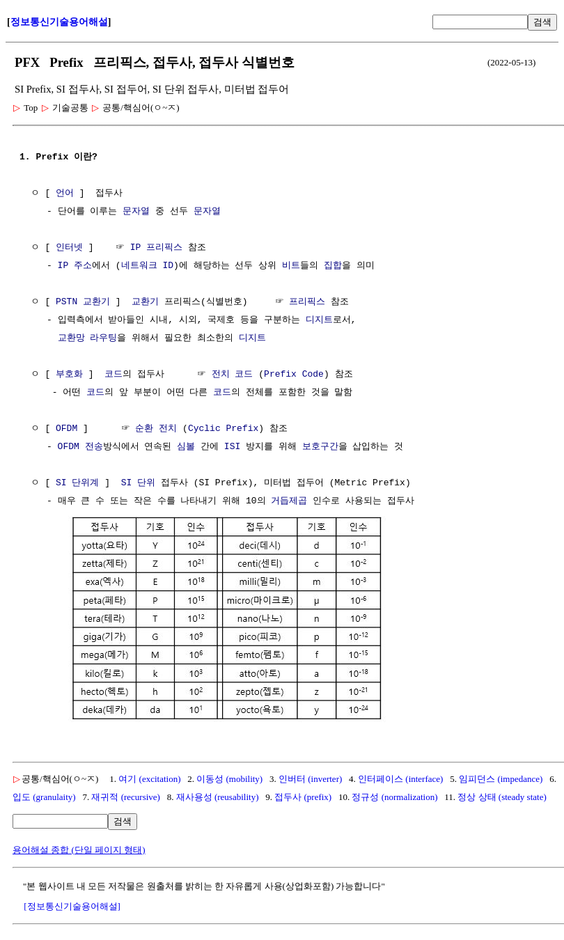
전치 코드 (232, 374)
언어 (65, 193)
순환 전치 (156, 429)
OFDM (66, 429)
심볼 (186, 447)
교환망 (71, 338)
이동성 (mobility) (229, 777)
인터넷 (69, 248)
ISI (232, 447)
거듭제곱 (289, 501)
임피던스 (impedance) (500, 777)
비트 (291, 266)
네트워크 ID (147, 266)
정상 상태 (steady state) (501, 795)
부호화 (69, 374)
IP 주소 (75, 266)
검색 (542, 22)
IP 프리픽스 (156, 248)
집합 (333, 266)
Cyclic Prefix (223, 429)
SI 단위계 (77, 483)
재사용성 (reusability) (217, 795)
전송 (94, 447)
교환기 (96, 302)
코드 (113, 374)
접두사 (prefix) (302, 795)
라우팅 (103, 338)
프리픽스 (307, 302)
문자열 (136, 211)
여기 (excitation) (149, 777)
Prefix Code (294, 374)
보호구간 (320, 447)
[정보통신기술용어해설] (72, 905)
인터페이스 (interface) (400, 777)
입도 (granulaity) (44, 795)
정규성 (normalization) (394, 795)
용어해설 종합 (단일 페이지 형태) (79, 848)
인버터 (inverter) (310, 777)
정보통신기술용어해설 (59, 22)
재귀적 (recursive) (125, 795)
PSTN (66, 302)
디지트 (319, 320)
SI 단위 (138, 483)
